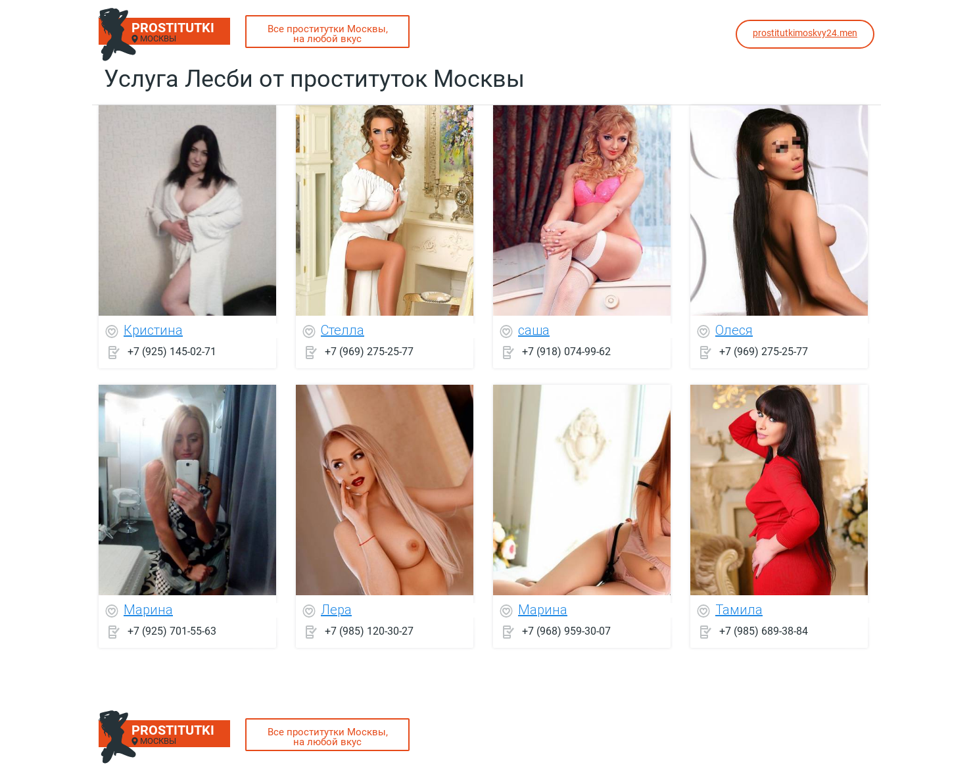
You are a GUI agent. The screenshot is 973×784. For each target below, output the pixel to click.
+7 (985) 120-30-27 (369, 631)
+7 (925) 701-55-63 (172, 631)
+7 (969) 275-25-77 (369, 351)
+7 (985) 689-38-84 (763, 631)
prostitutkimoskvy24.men (805, 33)
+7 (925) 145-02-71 (172, 351)
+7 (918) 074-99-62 (566, 351)
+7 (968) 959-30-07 (566, 631)
